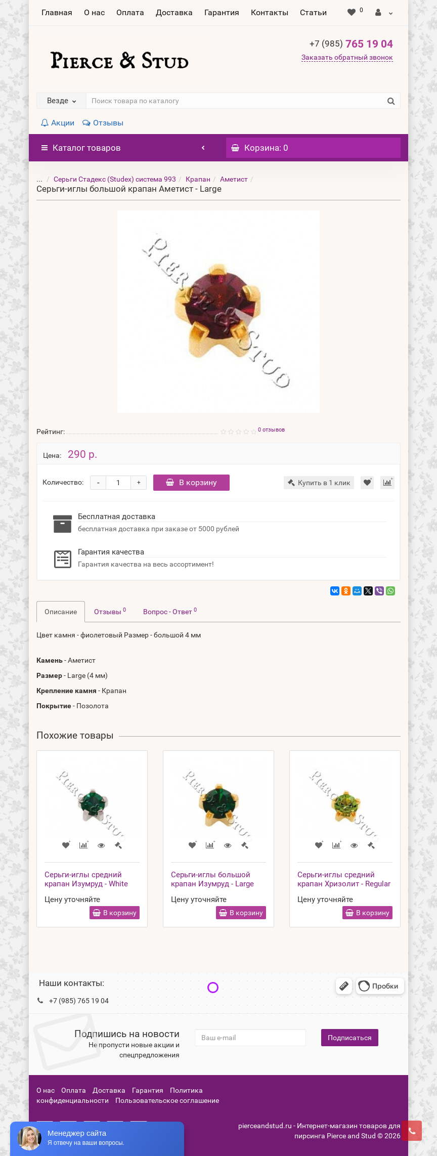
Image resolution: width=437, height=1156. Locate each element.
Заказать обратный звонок (347, 57)
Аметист (226, 179)
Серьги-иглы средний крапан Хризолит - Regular (343, 879)
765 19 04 (351, 44)
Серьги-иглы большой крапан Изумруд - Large (212, 879)
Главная (56, 12)
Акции (57, 122)
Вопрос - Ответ (170, 611)
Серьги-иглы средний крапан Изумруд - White (86, 879)
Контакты (269, 12)
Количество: (62, 482)
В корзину (191, 482)
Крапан (190, 179)
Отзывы (102, 122)
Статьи (313, 12)
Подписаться (350, 1038)
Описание (61, 612)
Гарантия (221, 12)
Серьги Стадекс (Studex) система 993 (107, 179)
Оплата (130, 12)
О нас (94, 12)
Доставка (174, 12)
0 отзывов (271, 429)
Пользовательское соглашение (167, 1100)
